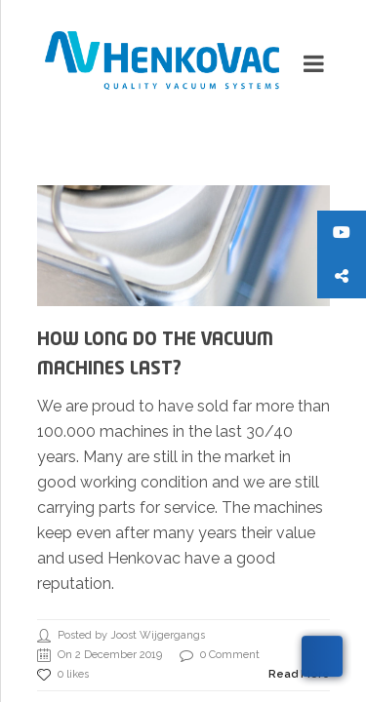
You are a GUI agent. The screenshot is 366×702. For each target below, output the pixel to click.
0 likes (63, 674)
